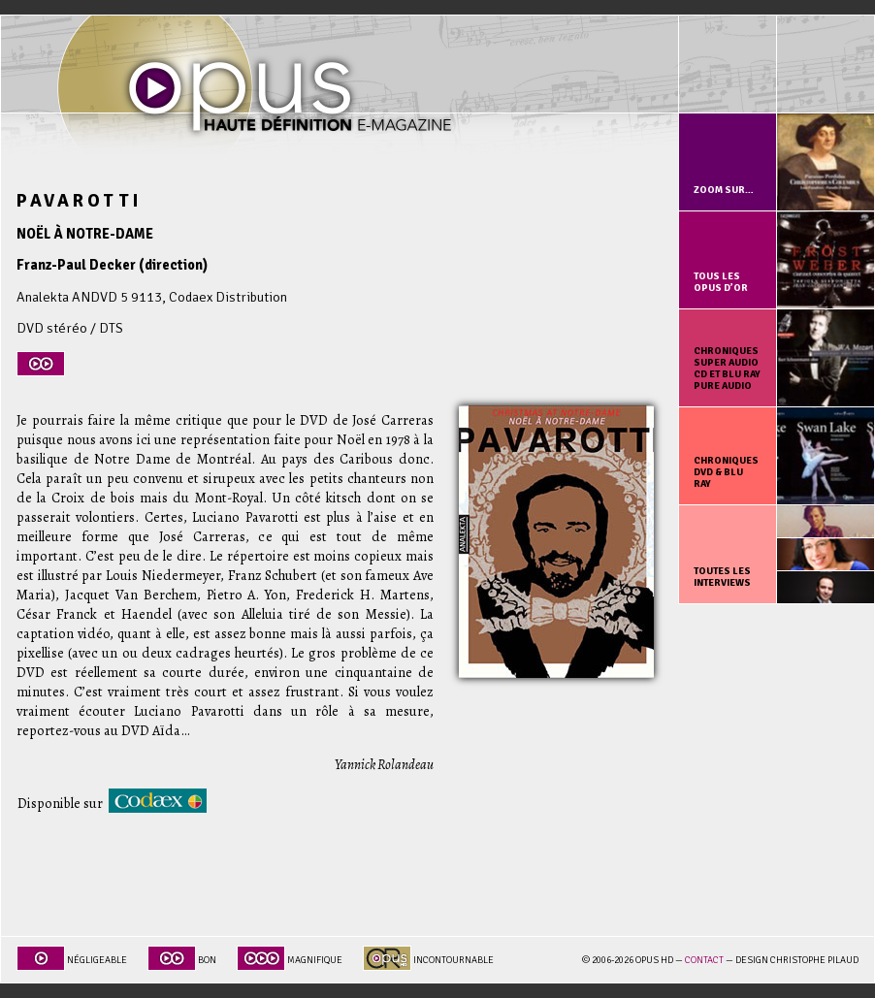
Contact (704, 960)
